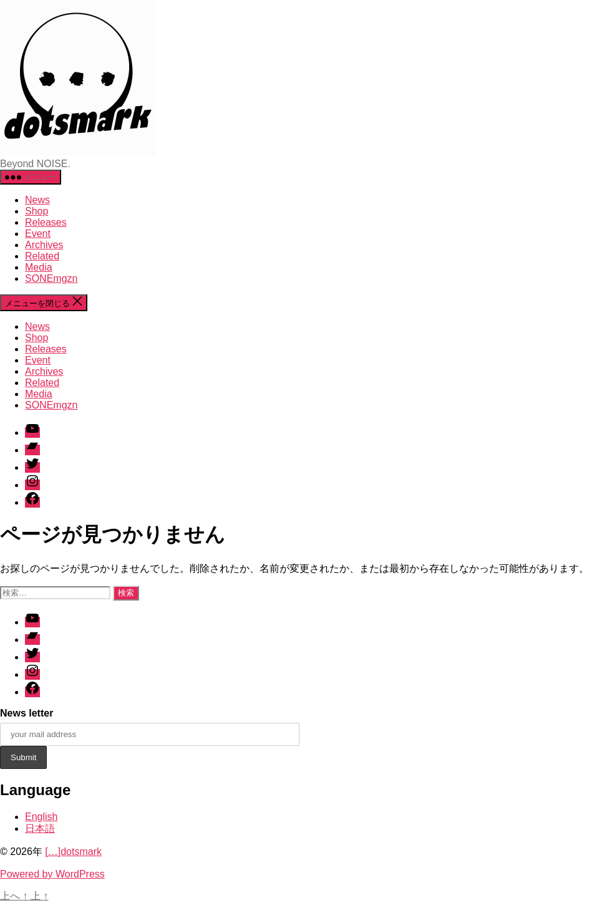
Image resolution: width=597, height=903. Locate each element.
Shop (36, 211)
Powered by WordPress (52, 874)
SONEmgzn (51, 278)
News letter (26, 713)
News (37, 200)
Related (42, 256)
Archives (44, 244)
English (41, 816)
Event (38, 233)
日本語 (40, 828)
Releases (46, 222)
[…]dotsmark (73, 851)
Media (38, 267)
